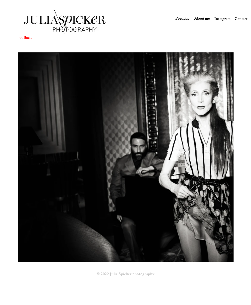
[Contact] (241, 19)
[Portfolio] (181, 19)
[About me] (201, 19)
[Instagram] (221, 19)
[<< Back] (36, 38)
